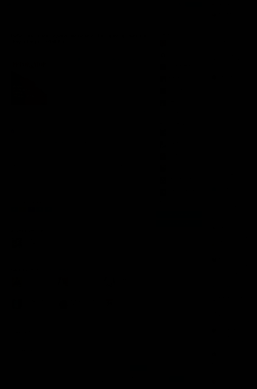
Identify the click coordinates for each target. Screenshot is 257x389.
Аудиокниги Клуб (16, 384)
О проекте (69, 383)
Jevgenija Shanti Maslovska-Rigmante (232, 297)
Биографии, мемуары (24, 131)
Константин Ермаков (225, 329)
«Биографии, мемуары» (56, 270)
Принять (176, 379)
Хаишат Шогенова (224, 188)
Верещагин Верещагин (226, 13)
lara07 (218, 108)
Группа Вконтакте (179, 214)
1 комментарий (140, 111)
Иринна (218, 41)
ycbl (217, 353)
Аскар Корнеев (222, 76)
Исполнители (43, 4)
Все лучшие (167, 201)
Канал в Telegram (179, 223)
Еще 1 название (45, 46)
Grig (217, 139)
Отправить (138, 367)
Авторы (29, 4)
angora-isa (27, 350)
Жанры (18, 4)
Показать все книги (171, 112)
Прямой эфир (225, 4)
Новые (33, 339)
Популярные (18, 339)
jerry (217, 258)
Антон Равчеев (222, 164)
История (47, 131)
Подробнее (114, 381)
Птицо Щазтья (222, 227)
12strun (218, 380)
